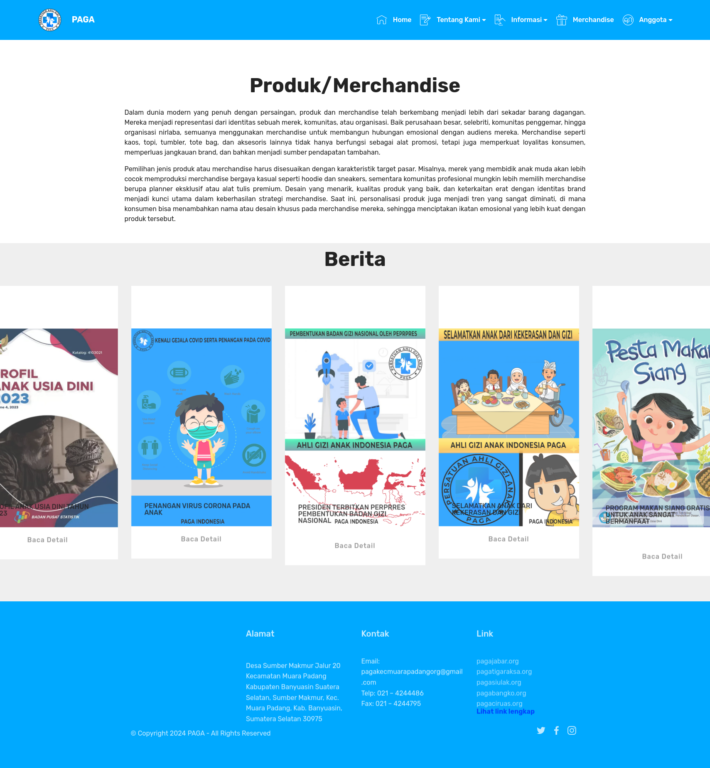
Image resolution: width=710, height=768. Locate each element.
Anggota (645, 20)
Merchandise (585, 20)
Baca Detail (47, 555)
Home (394, 20)
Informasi (518, 20)
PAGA (83, 20)
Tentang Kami (450, 20)
